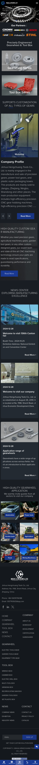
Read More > (30, 361)
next (33, 16)
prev (6, 16)
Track (10, 564)
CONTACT (27, 713)
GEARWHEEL (8, 650)
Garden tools (10, 542)
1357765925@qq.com (15, 608)
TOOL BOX (7, 671)
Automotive (10, 521)
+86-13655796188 (15, 604)
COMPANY (28, 621)
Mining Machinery (29, 564)
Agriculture (29, 542)
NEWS (5, 713)
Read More (26, 222)
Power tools (29, 521)
